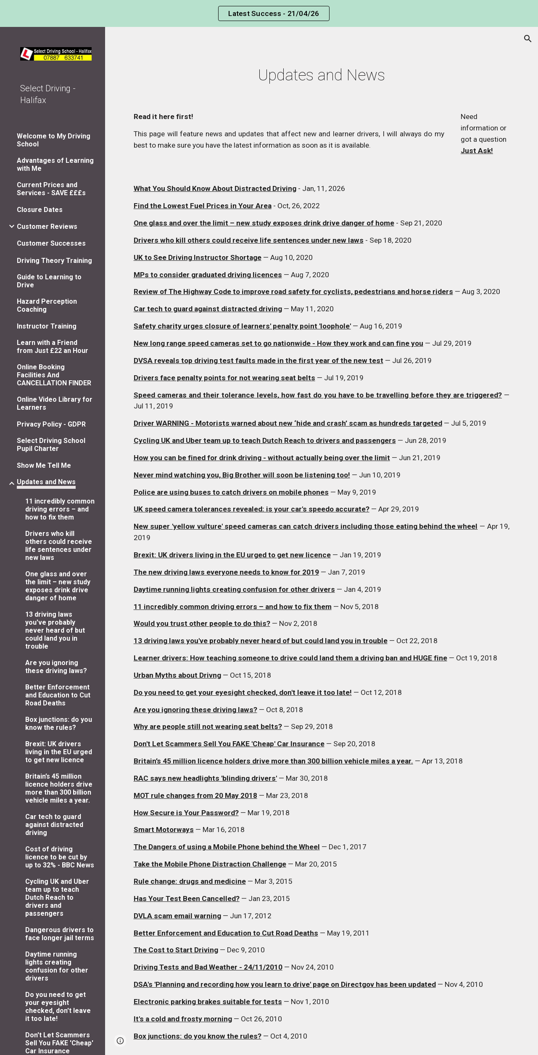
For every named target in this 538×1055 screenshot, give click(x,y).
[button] (528, 39)
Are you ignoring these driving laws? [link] (56, 667)
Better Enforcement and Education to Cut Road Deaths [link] (57, 695)
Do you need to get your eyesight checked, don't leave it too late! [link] (58, 1007)
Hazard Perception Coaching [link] (47, 305)
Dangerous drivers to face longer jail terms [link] (59, 934)
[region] (269, 13)
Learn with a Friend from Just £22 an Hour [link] (52, 347)
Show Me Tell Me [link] (44, 465)
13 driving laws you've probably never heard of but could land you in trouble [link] (55, 630)
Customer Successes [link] (51, 243)
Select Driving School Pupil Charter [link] (51, 445)
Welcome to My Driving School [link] (53, 140)
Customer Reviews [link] (47, 227)
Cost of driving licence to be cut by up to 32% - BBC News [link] (59, 857)
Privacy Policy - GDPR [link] (51, 424)
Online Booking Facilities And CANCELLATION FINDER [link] (54, 375)
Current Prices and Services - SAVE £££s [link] (51, 189)
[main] (321, 74)
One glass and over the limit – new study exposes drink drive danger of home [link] (57, 586)
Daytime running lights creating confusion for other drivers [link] (56, 966)
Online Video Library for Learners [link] (54, 403)
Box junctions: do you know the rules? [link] (58, 724)
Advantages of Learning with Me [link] (55, 164)
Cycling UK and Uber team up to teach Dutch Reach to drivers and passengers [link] (57, 897)
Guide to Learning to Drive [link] (49, 281)
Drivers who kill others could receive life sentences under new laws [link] (58, 546)
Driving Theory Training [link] (54, 261)
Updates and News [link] (46, 482)
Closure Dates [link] (40, 210)
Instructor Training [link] (46, 326)
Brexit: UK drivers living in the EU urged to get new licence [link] (58, 752)
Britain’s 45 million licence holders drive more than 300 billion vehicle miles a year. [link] (58, 788)
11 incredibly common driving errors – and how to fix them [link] (60, 509)
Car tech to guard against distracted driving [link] (54, 825)
